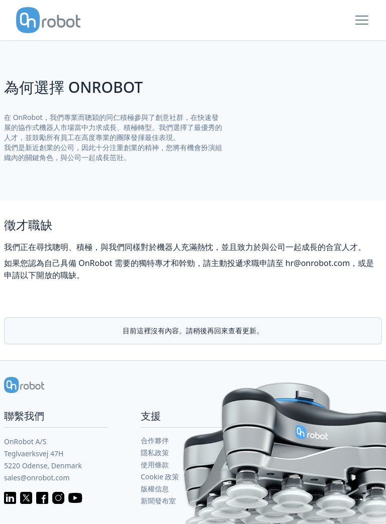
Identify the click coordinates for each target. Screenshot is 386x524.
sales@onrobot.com (37, 477)
